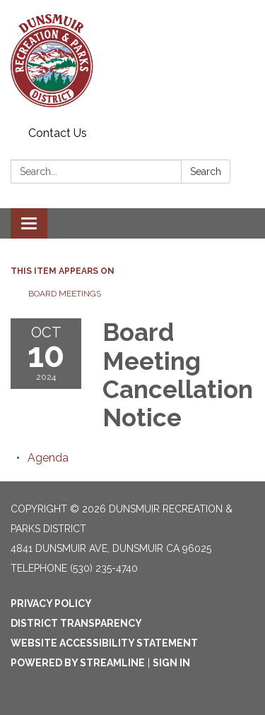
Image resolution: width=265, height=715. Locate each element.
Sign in (171, 662)
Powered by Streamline (78, 662)
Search (205, 171)
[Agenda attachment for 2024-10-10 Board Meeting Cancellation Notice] (48, 457)
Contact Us (57, 133)
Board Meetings (64, 294)
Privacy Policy (51, 603)
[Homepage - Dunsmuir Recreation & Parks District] (132, 60)
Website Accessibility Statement (104, 643)
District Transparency (76, 623)
